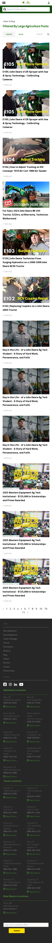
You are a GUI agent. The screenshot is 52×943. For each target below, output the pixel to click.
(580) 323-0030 (33, 721)
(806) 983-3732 (33, 831)
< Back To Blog (9, 21)
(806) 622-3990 (10, 793)
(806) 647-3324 (33, 812)
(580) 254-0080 (10, 772)
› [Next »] (27, 612)
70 (46, 609)
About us (7, 650)
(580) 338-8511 (33, 737)
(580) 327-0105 (33, 702)
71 (23, 612)
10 (40, 609)
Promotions (8, 646)
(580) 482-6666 (10, 702)
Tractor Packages (10, 638)
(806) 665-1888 (10, 869)
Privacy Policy (9, 670)
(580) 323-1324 (10, 737)
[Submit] (17, 930)
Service (6, 642)
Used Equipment (10, 634)
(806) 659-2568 (33, 887)
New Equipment (10, 630)
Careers (6, 666)
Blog (21, 34)
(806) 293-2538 (10, 885)
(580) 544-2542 (10, 718)
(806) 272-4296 (10, 850)
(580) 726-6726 (10, 756)
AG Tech (6, 662)
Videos (9, 34)
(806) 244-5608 (10, 812)
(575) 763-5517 (10, 908)
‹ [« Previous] (3, 609)
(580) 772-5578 (33, 756)
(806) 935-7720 (10, 831)
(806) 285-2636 (33, 850)
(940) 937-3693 (33, 796)
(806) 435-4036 (33, 869)
